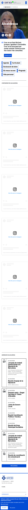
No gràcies (12, 507)
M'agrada (22, 71)
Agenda (6, 63)
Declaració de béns (10, 67)
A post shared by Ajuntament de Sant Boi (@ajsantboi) (15, 252)
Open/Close (26, 2)
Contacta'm (8, 55)
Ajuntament (8, 7)
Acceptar (4, 507)
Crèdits (3, 486)
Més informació (4, 504)
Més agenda (14, 465)
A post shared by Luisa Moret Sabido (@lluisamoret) (14, 121)
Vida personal (8, 74)
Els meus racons (9, 71)
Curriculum (16, 63)
